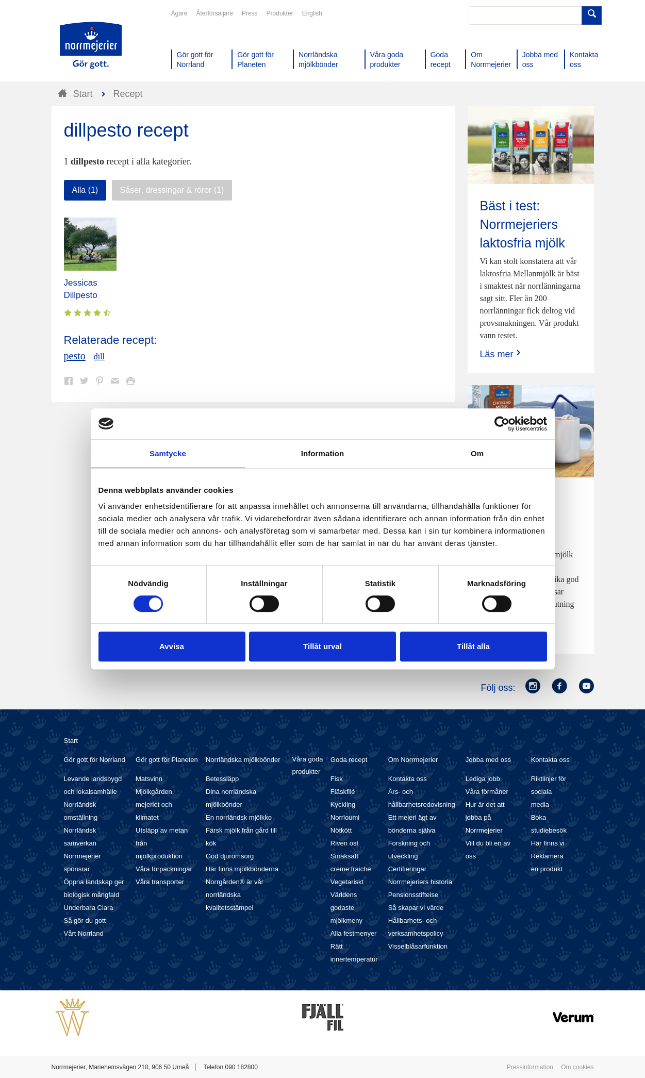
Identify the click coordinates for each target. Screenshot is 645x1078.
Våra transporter (160, 882)
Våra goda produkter (307, 765)
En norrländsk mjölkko (239, 817)
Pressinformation (530, 1067)
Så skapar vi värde (416, 907)
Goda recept (349, 760)
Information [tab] (322, 453)
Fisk (336, 779)
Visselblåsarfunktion (418, 946)
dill (99, 356)
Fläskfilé (342, 791)
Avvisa (171, 646)
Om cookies (577, 1067)
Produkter (280, 13)
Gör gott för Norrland (94, 760)
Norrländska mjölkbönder (243, 760)
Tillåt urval (322, 646)
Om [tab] (477, 453)
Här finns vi (548, 843)
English (312, 13)
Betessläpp (222, 779)
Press (250, 13)
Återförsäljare (214, 13)
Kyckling (342, 804)
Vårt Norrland (84, 933)
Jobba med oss (488, 760)
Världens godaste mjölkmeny (346, 907)
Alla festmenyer (353, 933)
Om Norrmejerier (413, 760)
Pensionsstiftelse (413, 895)
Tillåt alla (473, 646)
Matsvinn (149, 779)
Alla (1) (85, 190)
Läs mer (501, 354)
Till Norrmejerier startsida (91, 45)
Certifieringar (407, 869)
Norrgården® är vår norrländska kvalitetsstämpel (234, 894)
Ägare (179, 13)
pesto (75, 355)
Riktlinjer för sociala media (549, 791)
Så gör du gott (85, 920)
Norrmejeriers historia (420, 882)
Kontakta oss (407, 779)
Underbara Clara (88, 907)
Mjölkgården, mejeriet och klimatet (155, 804)
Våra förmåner (487, 791)
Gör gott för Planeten (167, 760)
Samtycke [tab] (168, 453)
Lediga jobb (483, 779)
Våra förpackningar (164, 869)
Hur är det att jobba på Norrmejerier (485, 817)
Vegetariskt (346, 882)
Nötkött (341, 830)
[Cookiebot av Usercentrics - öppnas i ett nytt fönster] (502, 424)
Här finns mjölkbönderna (242, 869)
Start (71, 740)
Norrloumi (344, 817)
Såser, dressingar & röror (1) (172, 190)
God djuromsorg (230, 856)
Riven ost (344, 843)
